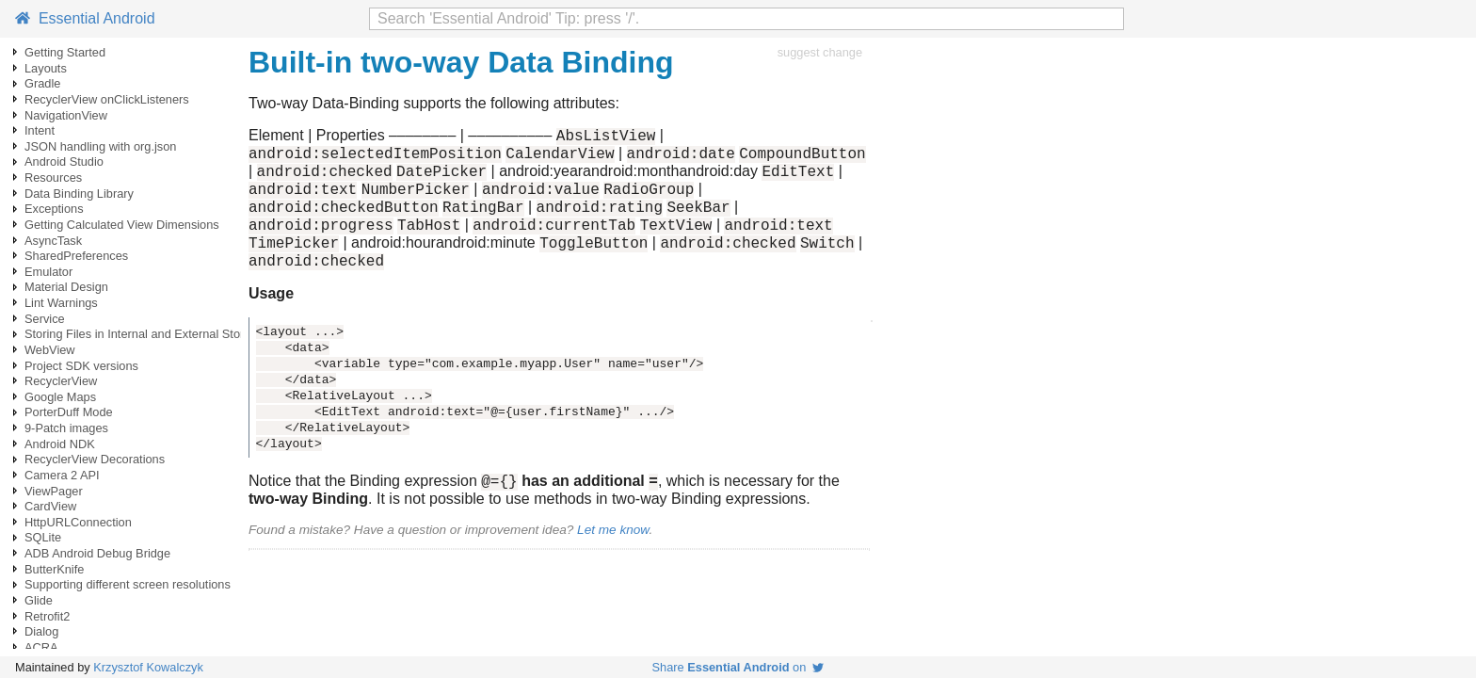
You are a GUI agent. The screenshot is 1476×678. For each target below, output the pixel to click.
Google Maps (60, 397)
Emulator (48, 272)
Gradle (42, 83)
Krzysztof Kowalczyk (148, 667)
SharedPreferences (76, 256)
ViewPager (53, 491)
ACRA (41, 647)
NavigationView (65, 115)
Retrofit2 (47, 616)
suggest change (820, 52)
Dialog (41, 631)
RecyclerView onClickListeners (106, 99)
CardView (50, 506)
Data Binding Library (79, 193)
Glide (38, 600)
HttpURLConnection (78, 522)
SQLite (42, 537)
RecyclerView (60, 381)
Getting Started (64, 52)
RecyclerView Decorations (94, 459)
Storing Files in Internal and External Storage (144, 334)
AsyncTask (53, 241)
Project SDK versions (81, 366)
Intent (39, 130)
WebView (49, 350)
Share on (738, 667)
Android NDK (59, 444)
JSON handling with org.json (100, 146)
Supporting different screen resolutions (127, 584)
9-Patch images (66, 428)
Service (44, 319)
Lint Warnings (61, 303)
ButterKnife (54, 569)
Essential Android (85, 18)
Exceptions (54, 209)
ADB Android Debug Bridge (97, 553)
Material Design (66, 287)
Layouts (45, 68)
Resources (53, 177)
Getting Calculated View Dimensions (121, 225)
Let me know (613, 555)
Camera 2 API (62, 475)
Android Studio (64, 161)
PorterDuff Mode (68, 412)
